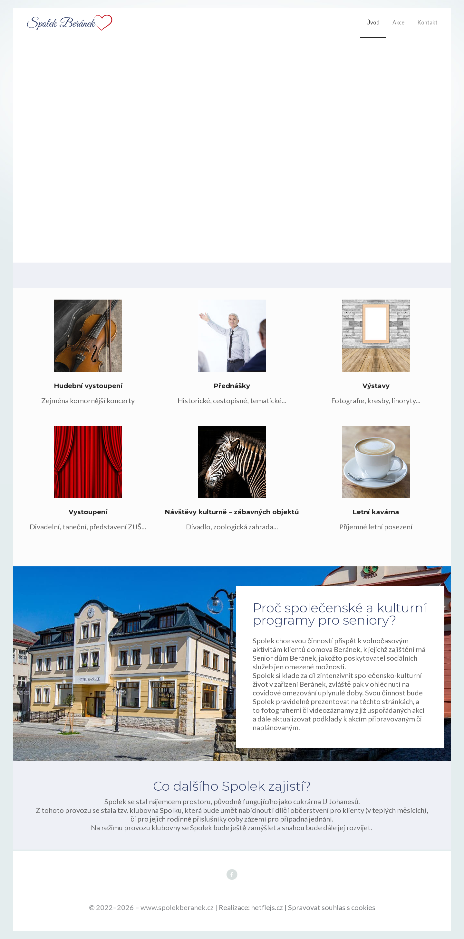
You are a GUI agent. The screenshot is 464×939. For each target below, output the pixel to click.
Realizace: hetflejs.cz (251, 907)
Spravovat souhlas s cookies (331, 907)
